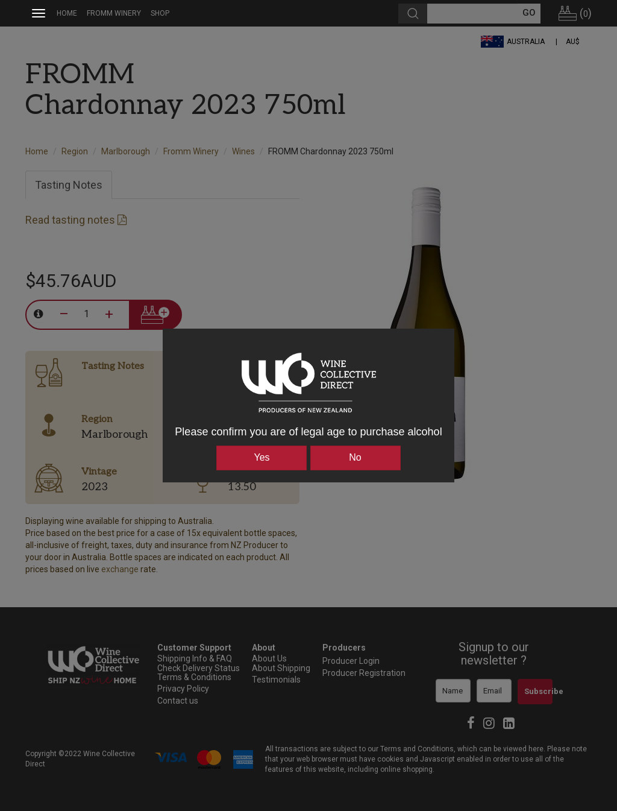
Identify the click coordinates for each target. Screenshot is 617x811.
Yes (261, 457)
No (355, 457)
